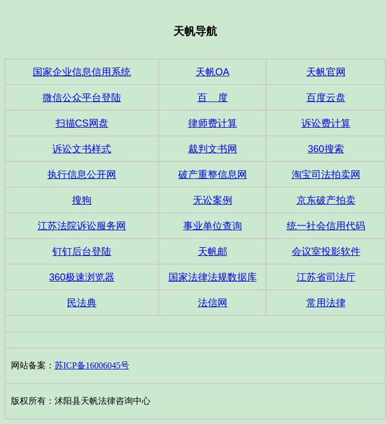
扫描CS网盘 (82, 123)
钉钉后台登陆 (81, 251)
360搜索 (326, 149)
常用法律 (326, 302)
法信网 (212, 302)
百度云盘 (326, 97)
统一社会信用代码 (326, 225)
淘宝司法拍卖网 (326, 174)
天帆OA (213, 72)
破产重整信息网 (212, 174)
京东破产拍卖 (326, 200)
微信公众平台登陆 (82, 97)
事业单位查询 (212, 225)
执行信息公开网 (81, 174)
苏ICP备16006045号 (92, 365)
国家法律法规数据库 (212, 277)
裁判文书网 (212, 149)
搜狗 (82, 200)
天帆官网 (326, 72)
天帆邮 (212, 251)
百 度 (212, 97)
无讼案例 (212, 200)
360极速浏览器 (81, 277)
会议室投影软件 (326, 251)
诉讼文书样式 (81, 149)
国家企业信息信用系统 (82, 72)
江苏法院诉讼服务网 (82, 225)
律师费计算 (212, 123)
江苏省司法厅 (326, 277)
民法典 (81, 302)
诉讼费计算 (326, 123)
